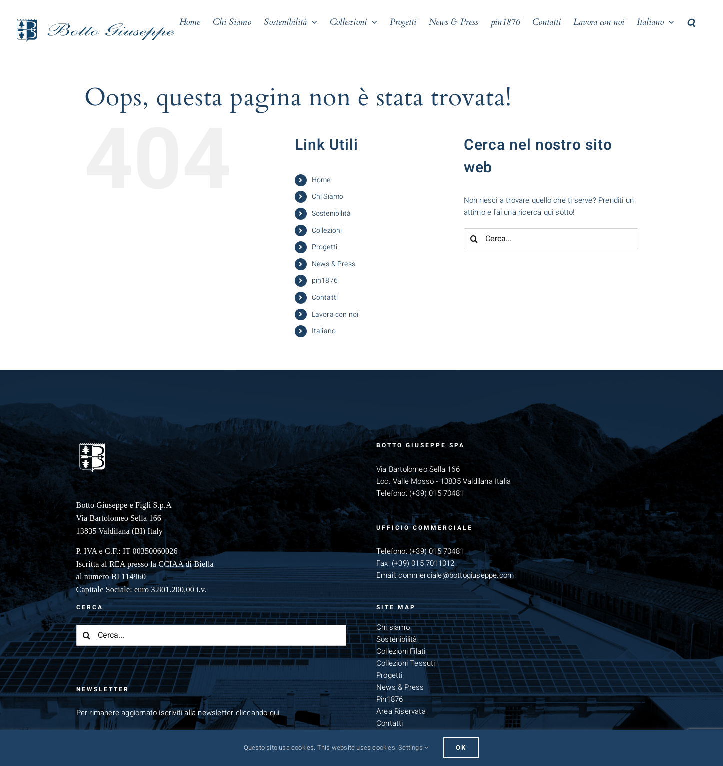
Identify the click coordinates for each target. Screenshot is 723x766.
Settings (413, 747)
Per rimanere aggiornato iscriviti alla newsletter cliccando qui (178, 712)
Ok (461, 747)
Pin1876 (389, 699)
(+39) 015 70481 (437, 493)
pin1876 (325, 280)
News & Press (334, 264)
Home (321, 180)
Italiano (324, 331)
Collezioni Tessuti (406, 663)
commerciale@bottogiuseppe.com (456, 575)
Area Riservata (401, 711)
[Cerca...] (551, 238)
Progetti (325, 247)
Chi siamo (393, 627)
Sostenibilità (332, 213)
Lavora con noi (335, 314)
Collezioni (327, 230)
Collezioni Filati (401, 651)
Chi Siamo (328, 196)
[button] (691, 21)
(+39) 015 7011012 (423, 563)
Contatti (325, 297)
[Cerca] (474, 238)
